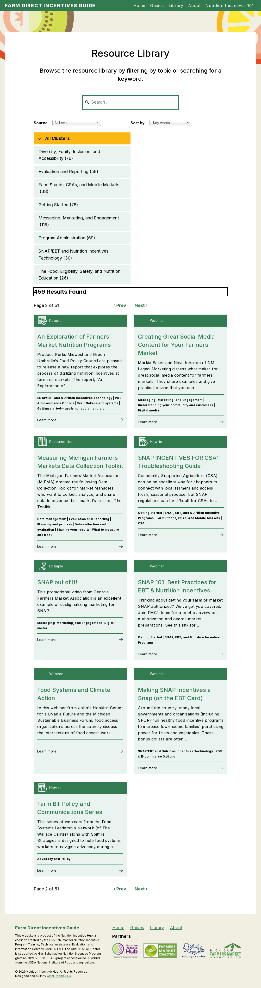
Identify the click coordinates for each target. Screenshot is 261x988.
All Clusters (57, 138)
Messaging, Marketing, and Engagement (78, 221)
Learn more (46, 420)
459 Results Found (60, 291)
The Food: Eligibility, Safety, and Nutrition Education (79, 275)
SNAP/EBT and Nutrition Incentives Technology (73, 255)
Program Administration (66, 238)
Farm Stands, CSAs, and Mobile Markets (78, 188)
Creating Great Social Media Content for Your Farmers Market (176, 344)
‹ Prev (119, 305)
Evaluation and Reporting (68, 171)
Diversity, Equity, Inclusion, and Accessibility (69, 155)
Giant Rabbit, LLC (59, 976)
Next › (141, 305)
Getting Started (58, 204)
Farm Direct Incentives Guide (50, 5)
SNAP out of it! (57, 582)
